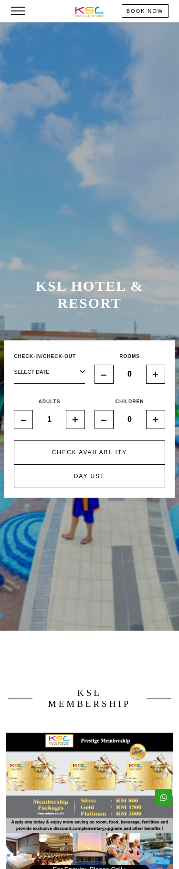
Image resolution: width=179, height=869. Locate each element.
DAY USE (89, 476)
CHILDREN (130, 401)
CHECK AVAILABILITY (89, 452)
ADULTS (50, 401)
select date (49, 372)
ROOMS (129, 356)
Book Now (145, 11)
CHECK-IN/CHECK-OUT (45, 356)
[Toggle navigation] (18, 11)
